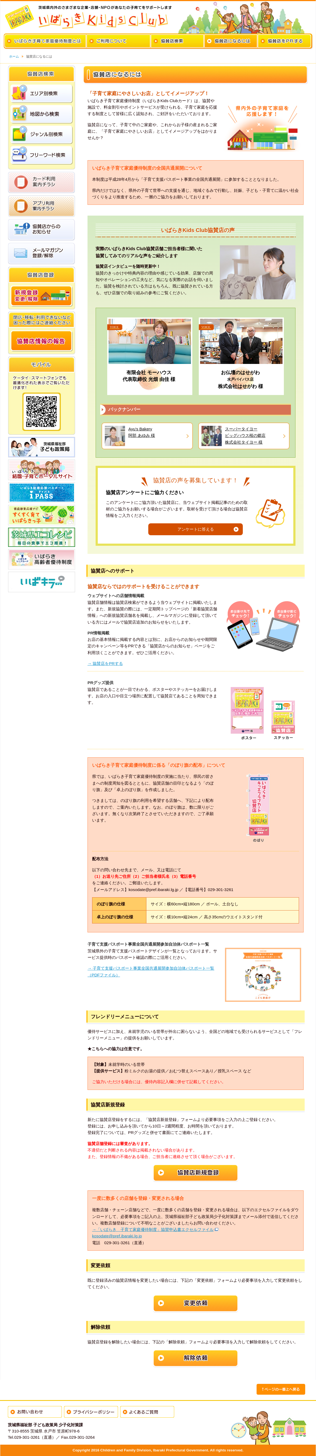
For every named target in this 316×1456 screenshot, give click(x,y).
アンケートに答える (195, 529)
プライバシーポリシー (91, 1412)
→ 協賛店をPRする (105, 663)
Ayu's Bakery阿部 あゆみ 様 (141, 432)
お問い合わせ (35, 1412)
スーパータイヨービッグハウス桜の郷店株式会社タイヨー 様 (245, 435)
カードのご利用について (118, 41)
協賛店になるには (231, 41)
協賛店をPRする (284, 41)
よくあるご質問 (147, 1412)
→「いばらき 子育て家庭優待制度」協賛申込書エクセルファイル (153, 1229)
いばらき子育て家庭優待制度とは (45, 41)
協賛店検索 (177, 41)
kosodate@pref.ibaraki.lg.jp (117, 1236)
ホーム (14, 56)
